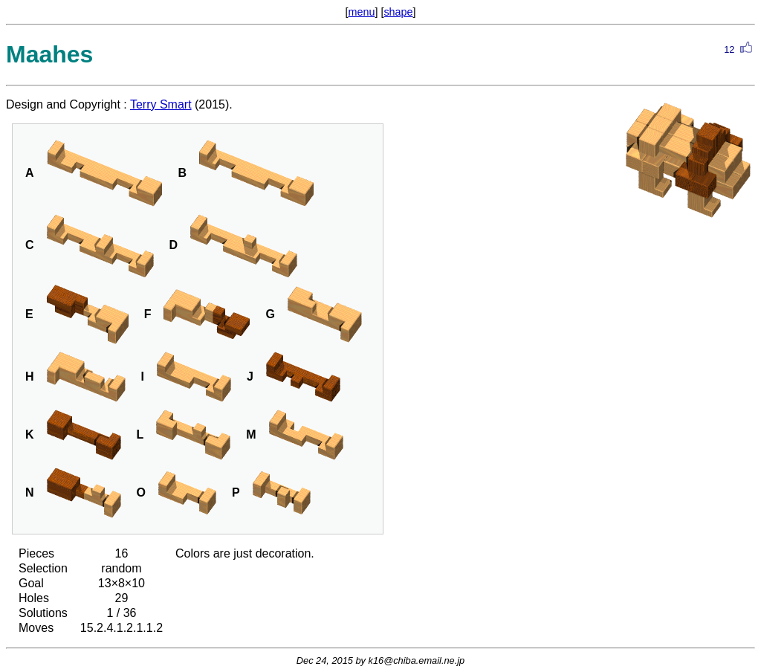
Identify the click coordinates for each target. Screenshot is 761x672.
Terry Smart (161, 104)
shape (397, 12)
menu (361, 12)
